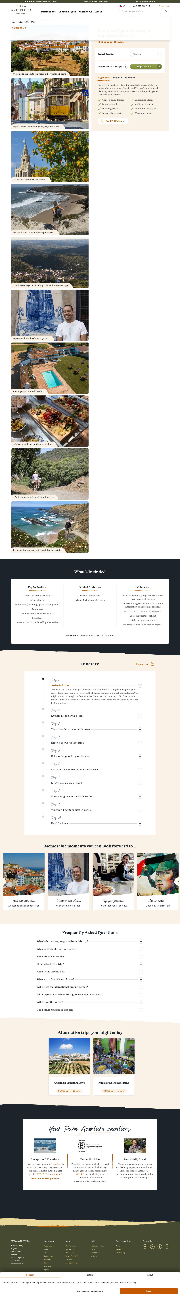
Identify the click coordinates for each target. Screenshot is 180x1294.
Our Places (70, 1253)
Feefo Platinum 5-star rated (40, 1)
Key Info (117, 78)
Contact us (164, 6)
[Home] (22, 10)
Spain (46, 1270)
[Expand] (140, 686)
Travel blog (120, 1253)
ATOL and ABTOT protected (45, 1178)
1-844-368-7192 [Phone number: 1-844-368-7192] (143, 6)
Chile (46, 1253)
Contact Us (95, 1253)
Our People (70, 1249)
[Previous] (3, 881)
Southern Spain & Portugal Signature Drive (37, 20)
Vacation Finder (97, 1246)
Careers (69, 1259)
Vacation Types (67, 11)
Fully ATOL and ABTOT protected (96, 1)
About (98, 11)
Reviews (119, 1249)
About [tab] (150, 1275)
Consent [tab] (30, 1275)
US (124, 6)
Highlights (103, 78)
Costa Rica (48, 1256)
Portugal (47, 1266)
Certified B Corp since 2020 (145, 1)
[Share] (132, 36)
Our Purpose (71, 1246)
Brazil (46, 1249)
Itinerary (130, 78)
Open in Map (16, 1260)
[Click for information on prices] (126, 66)
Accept (149, 1291)
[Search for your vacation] (143, 11)
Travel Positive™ (72, 1256)
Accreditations (72, 1263)
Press (118, 1246)
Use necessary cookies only (90, 1291)
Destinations (48, 11)
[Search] (166, 11)
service (56, 1164)
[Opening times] (152, 6)
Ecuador (47, 1259)
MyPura (94, 1256)
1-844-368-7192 (17, 1263)
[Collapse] (140, 716)
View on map (142, 664)
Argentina (48, 1246)
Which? (80, 1174)
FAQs (93, 1249)
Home (13, 20)
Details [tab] (90, 1275)
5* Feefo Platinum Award (49, 1174)
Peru (46, 1263)
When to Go (85, 11)
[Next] (177, 881)
